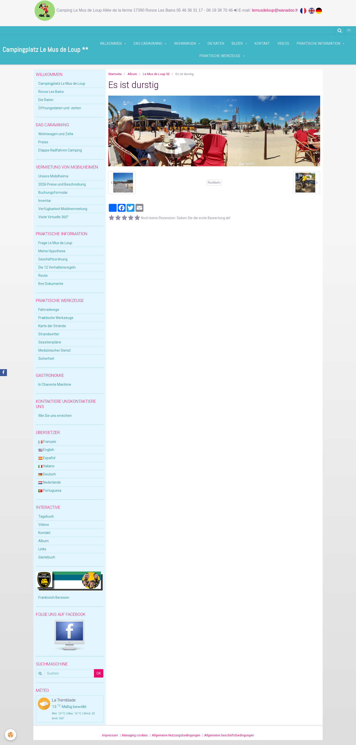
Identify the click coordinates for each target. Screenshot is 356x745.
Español (46, 458)
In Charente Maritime (54, 384)
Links (42, 549)
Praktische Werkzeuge (220, 56)
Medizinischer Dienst (54, 350)
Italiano (46, 466)
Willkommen (111, 43)
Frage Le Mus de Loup (55, 243)
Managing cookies (135, 735)
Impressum (110, 735)
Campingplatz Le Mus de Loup (61, 83)
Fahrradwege (48, 310)
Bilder (238, 43)
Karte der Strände (52, 326)
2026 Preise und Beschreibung (62, 184)
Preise (43, 142)
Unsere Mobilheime (53, 176)
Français (47, 442)
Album (132, 74)
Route (43, 275)
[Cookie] (10, 734)
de (349, 30)
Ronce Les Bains (51, 92)
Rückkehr (214, 182)
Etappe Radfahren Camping (60, 150)
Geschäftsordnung (52, 259)
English (46, 450)
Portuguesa (49, 490)
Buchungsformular (53, 192)
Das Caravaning (148, 43)
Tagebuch (46, 516)
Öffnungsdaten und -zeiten (59, 108)
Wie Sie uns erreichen (55, 416)
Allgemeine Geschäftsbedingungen (229, 735)
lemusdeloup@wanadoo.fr (276, 10)
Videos (283, 43)
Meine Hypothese (52, 251)
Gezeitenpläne (49, 342)
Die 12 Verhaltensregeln (57, 267)
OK (98, 673)
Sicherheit (46, 359)
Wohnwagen (185, 43)
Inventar (44, 201)
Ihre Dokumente (50, 284)
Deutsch (47, 474)
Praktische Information (319, 43)
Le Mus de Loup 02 (156, 74)
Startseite (115, 74)
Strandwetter (48, 334)
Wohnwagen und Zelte (55, 134)
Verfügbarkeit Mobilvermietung (62, 209)
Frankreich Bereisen (53, 597)
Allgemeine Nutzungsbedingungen (176, 735)
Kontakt (262, 43)
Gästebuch (46, 557)
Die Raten (216, 43)
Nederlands (49, 482)
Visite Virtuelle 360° (53, 217)
